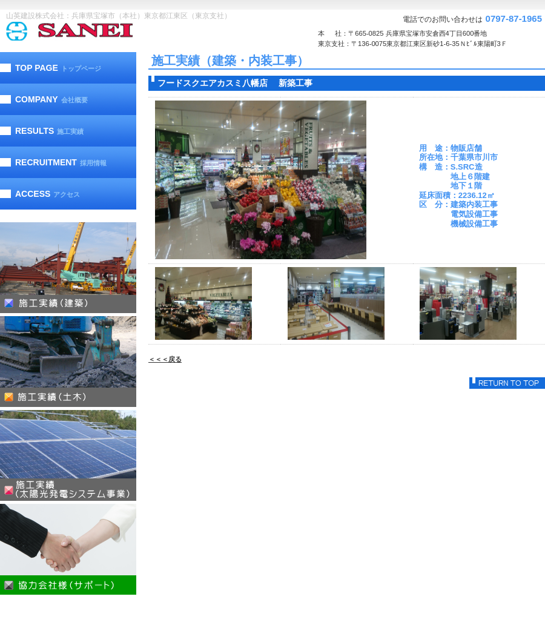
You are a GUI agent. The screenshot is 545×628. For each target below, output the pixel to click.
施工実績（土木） (68, 361)
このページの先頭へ (507, 383)
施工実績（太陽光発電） (68, 455)
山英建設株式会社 (94, 31)
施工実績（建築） (68, 267)
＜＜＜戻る (165, 359)
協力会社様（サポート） (68, 549)
